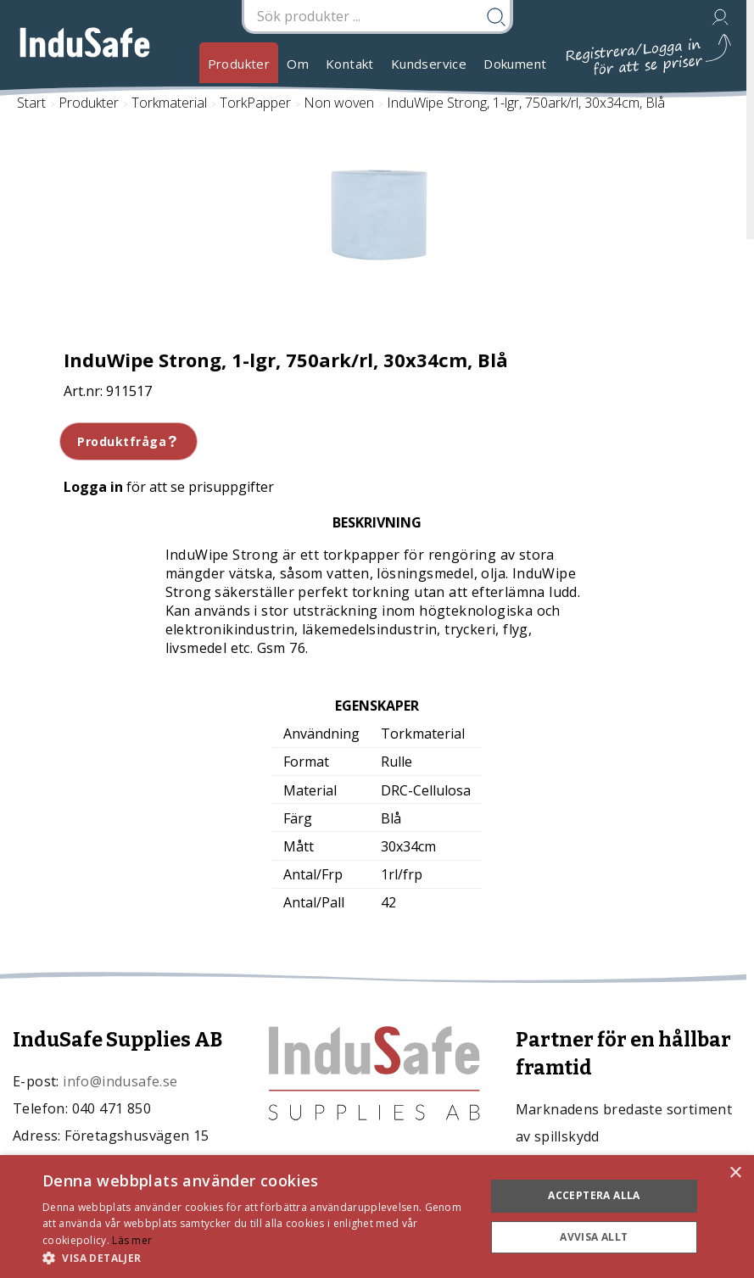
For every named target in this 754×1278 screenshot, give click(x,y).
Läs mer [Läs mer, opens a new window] (132, 1240)
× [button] (735, 1173)
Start (31, 102)
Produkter (239, 63)
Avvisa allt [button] (594, 1237)
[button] (257, 1257)
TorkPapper (255, 102)
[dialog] (377, 1216)
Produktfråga (128, 441)
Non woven (339, 102)
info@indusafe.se (120, 1081)
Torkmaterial (169, 102)
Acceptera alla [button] (594, 1195)
